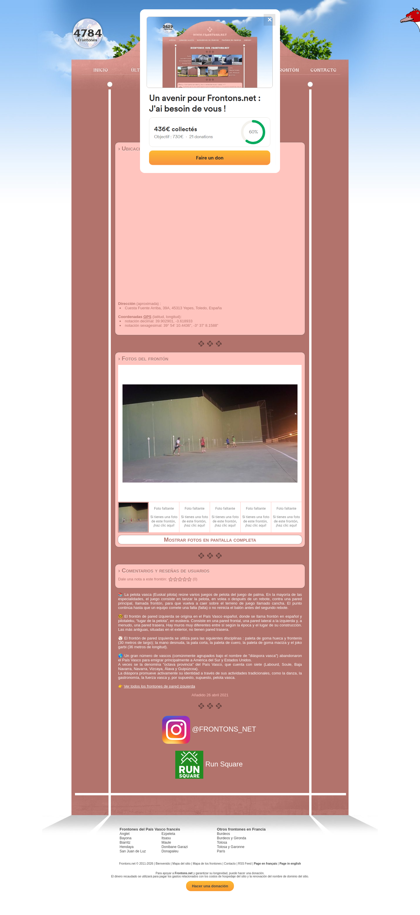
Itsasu (166, 838)
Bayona (126, 838)
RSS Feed (244, 863)
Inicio (100, 70)
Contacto (321, 70)
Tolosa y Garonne (230, 847)
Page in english (290, 863)
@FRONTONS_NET (210, 729)
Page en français (265, 863)
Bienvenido (162, 863)
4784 (87, 33)
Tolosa (222, 842)
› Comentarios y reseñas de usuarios (163, 570)
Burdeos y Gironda (231, 838)
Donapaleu (170, 851)
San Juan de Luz (133, 851)
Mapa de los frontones (207, 863)
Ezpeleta (168, 834)
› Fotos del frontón (143, 358)
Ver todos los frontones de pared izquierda (159, 686)
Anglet (125, 834)
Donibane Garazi (175, 847)
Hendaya (127, 847)
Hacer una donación (210, 886)
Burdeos (223, 834)
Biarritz (125, 842)
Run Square (209, 764)
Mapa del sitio (181, 863)
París (221, 851)
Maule (166, 842)
